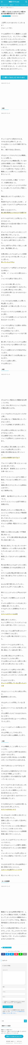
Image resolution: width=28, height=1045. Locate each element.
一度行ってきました (7, 947)
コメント (5, 970)
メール (4, 991)
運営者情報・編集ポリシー (11, 1041)
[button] (3, 954)
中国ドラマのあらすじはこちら (14, 1036)
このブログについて (9, 1043)
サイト (4, 996)
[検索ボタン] (26, 2)
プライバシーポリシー (18, 1043)
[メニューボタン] (2, 2)
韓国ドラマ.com (14, 2)
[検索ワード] (14, 1021)
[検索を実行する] (25, 1021)
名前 (3, 986)
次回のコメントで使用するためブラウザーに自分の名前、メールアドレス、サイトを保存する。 (14, 1002)
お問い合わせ (19, 1041)
